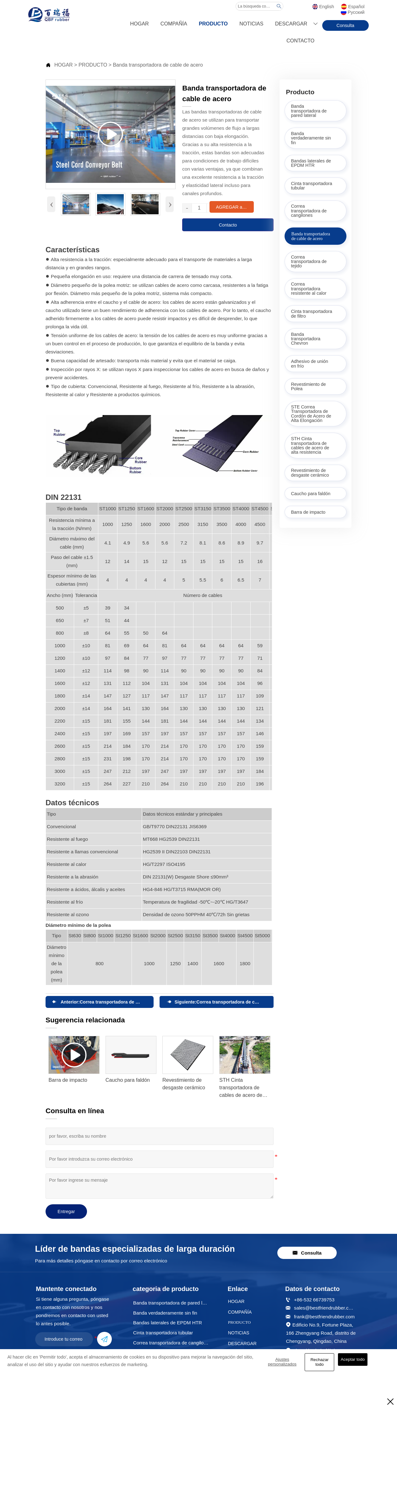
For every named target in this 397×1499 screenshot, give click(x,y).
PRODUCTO (93, 65)
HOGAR (63, 65)
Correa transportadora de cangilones (236, 1001)
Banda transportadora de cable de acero (158, 65)
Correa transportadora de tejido (114, 1001)
